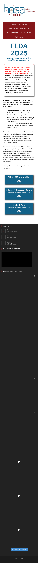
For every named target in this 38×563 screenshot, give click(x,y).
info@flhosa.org (12, 244)
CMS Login (18, 37)
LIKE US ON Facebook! (11, 249)
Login (21, 558)
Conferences (12, 33)
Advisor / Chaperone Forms (19, 190)
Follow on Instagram (19, 549)
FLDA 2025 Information (19, 177)
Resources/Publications (19, 28)
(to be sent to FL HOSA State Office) (19, 192)
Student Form (19, 205)
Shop (16, 558)
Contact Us (26, 33)
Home (13, 24)
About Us (23, 24)
